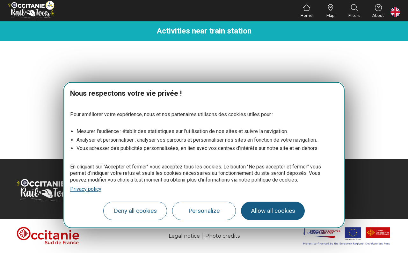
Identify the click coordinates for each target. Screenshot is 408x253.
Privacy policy (85, 189)
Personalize (204, 210)
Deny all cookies (135, 210)
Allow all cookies (273, 210)
